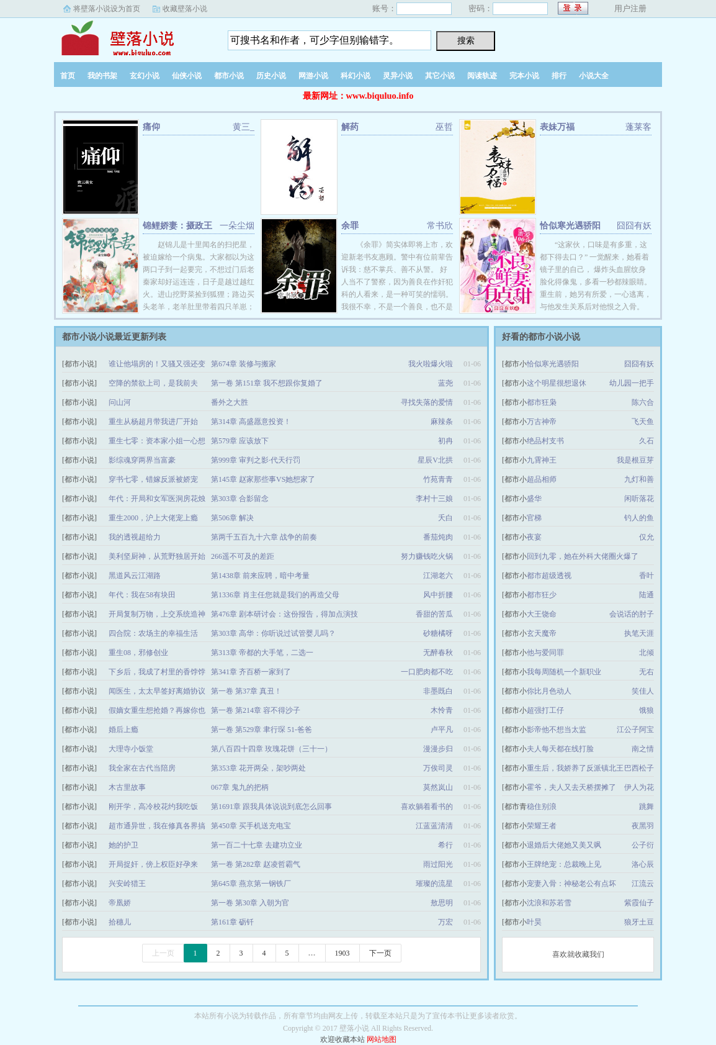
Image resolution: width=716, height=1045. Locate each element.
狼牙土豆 (639, 922)
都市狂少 (542, 594)
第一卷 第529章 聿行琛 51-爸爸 (261, 729)
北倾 (646, 652)
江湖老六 (438, 575)
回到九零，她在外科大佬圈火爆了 (582, 556)
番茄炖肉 (438, 537)
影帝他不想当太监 (556, 729)
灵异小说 (398, 75)
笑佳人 (643, 691)
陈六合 (643, 402)
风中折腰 (438, 594)
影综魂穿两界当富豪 (142, 460)
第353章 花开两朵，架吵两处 (258, 768)
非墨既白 (438, 691)
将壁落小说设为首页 (106, 8)
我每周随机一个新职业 (564, 671)
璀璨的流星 (434, 883)
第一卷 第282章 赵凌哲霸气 (255, 864)
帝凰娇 (120, 902)
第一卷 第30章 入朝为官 (250, 902)
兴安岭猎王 (127, 883)
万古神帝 (542, 421)
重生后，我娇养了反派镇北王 (575, 768)
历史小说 (271, 75)
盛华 (534, 498)
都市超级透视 (549, 575)
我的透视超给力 (135, 537)
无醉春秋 (438, 652)
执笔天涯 (639, 633)
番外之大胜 (229, 402)
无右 (646, 671)
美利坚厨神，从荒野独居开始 (157, 556)
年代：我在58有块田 (142, 594)
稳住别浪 (542, 806)
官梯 (534, 517)
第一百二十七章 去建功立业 (256, 845)
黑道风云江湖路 (135, 575)
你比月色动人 (549, 691)
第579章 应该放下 (240, 441)
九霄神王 (542, 460)
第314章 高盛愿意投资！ (251, 421)
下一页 (380, 953)
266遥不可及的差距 (242, 556)
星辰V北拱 (435, 460)
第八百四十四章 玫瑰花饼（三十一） (271, 748)
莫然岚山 (438, 787)
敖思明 (442, 902)
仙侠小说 (187, 75)
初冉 (445, 441)
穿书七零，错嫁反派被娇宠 (153, 479)
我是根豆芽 (635, 460)
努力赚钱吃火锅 (427, 556)
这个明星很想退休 (556, 383)
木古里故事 (127, 787)
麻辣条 (442, 421)
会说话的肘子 (631, 614)
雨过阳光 (438, 864)
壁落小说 (131, 36)
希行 (445, 845)
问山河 (120, 402)
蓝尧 (445, 383)
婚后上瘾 (123, 729)
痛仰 (151, 127)
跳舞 (646, 806)
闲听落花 (639, 498)
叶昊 (534, 922)
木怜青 (442, 710)
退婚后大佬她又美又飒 (564, 845)
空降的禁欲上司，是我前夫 (153, 383)
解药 (350, 127)
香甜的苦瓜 (434, 614)
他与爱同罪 (545, 652)
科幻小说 (355, 75)
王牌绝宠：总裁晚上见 (564, 864)
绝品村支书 (545, 441)
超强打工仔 (545, 710)
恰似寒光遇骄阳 (570, 225)
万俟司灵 (438, 768)
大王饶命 (542, 614)
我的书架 (102, 75)
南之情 (643, 748)
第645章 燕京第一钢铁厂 (251, 883)
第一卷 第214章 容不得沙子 (255, 710)
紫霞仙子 (639, 902)
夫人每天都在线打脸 (560, 748)
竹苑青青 (438, 479)
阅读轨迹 (482, 75)
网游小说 (313, 75)
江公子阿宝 (635, 729)
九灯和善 (639, 479)
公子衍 (643, 845)
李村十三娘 (434, 498)
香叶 (646, 575)
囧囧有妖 (639, 364)
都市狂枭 (542, 402)
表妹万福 (557, 127)
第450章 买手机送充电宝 (251, 825)
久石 (646, 441)
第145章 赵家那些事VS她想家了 (263, 479)
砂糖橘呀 (438, 633)
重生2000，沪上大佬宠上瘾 (153, 517)
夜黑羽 (643, 825)
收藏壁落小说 (185, 8)
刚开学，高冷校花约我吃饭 (153, 806)
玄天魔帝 (542, 633)
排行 (559, 75)
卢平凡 (442, 729)
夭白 (445, 517)
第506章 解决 (232, 517)
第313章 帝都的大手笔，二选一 (262, 652)
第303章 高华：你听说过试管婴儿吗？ (273, 633)
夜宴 (534, 537)
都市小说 (229, 75)
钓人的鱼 (639, 517)
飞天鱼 (643, 421)
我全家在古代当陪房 (142, 768)
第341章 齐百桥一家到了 (251, 671)
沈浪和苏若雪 (549, 902)
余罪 (350, 225)
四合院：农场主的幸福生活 (153, 633)
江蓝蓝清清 (434, 825)
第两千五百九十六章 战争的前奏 (264, 537)
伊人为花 (639, 787)
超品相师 (542, 479)
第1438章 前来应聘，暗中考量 (260, 575)
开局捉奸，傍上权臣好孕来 (153, 864)
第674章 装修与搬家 (243, 364)
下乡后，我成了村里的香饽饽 (157, 671)
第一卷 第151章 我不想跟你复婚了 (267, 383)
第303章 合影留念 (240, 498)
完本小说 (524, 75)
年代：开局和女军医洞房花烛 (157, 498)
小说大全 (594, 75)
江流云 (643, 883)
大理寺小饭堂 (131, 748)
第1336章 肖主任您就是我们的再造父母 (275, 594)
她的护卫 (123, 845)
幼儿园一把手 (631, 383)
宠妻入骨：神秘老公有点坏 (571, 883)
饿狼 (646, 710)
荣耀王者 (542, 825)
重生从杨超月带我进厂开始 (153, 421)
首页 (67, 75)
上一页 (163, 953)
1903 (342, 953)
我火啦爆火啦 (430, 364)
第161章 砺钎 (232, 922)
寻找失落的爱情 (427, 402)
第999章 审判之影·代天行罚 (255, 460)
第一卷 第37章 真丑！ (246, 691)
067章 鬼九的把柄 (240, 787)
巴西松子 (639, 768)
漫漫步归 (438, 748)
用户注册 (630, 8)
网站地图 (381, 1039)
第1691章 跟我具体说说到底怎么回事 (271, 806)
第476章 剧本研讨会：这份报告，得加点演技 (284, 614)
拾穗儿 (120, 922)
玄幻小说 (144, 75)
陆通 (646, 594)
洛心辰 (643, 864)
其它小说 (440, 75)
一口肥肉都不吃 (427, 671)
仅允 (646, 537)
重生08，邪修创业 (138, 652)
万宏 (445, 922)
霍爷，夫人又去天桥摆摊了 (571, 787)
